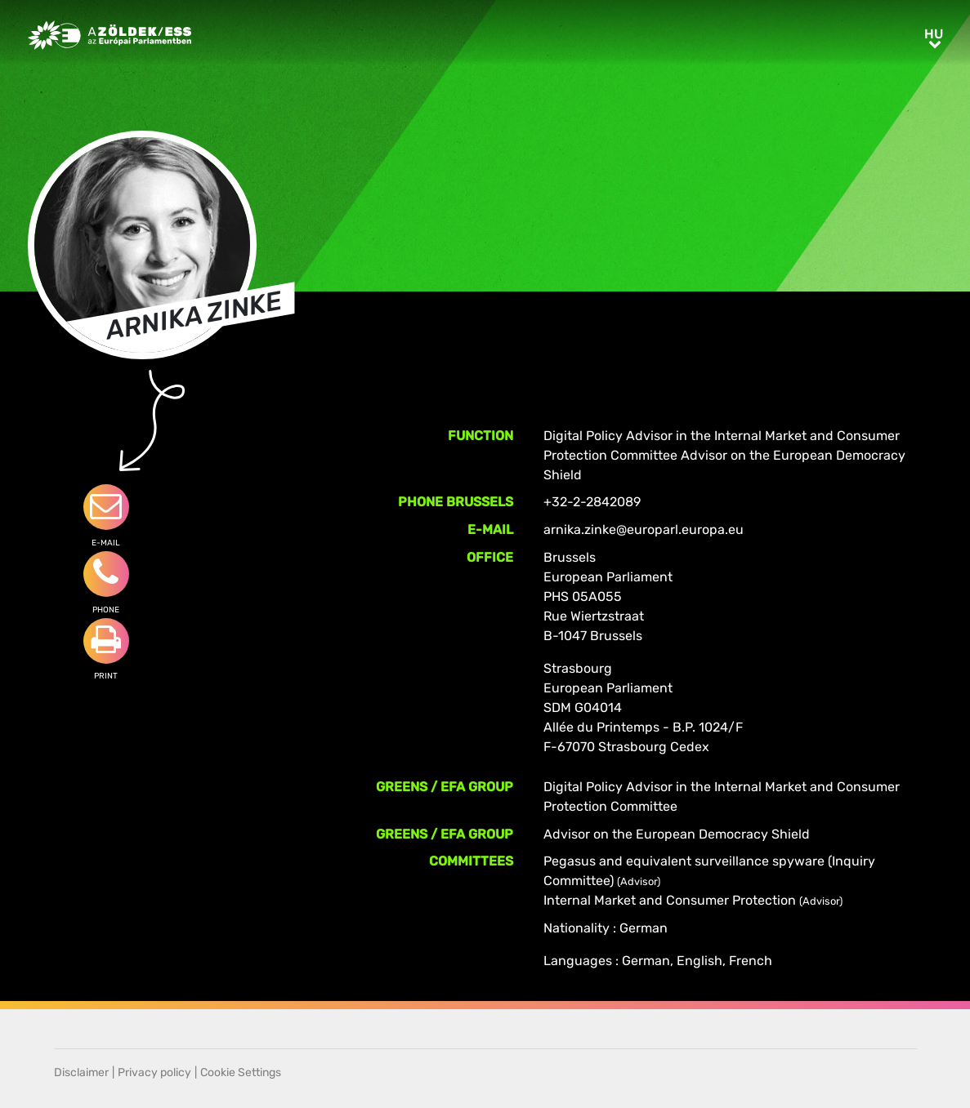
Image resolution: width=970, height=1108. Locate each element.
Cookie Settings (240, 1072)
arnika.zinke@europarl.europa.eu (643, 529)
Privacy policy (154, 1072)
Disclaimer (81, 1072)
